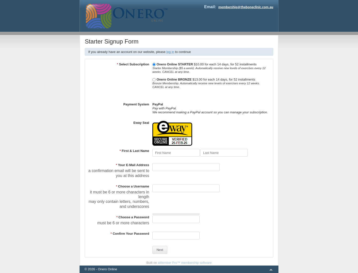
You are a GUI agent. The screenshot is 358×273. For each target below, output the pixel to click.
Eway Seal (141, 123)
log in (170, 52)
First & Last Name (134, 151)
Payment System (136, 104)
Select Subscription (133, 64)
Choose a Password (132, 217)
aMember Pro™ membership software (185, 263)
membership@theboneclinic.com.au (245, 7)
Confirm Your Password (130, 233)
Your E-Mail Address (132, 165)
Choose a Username (132, 186)
